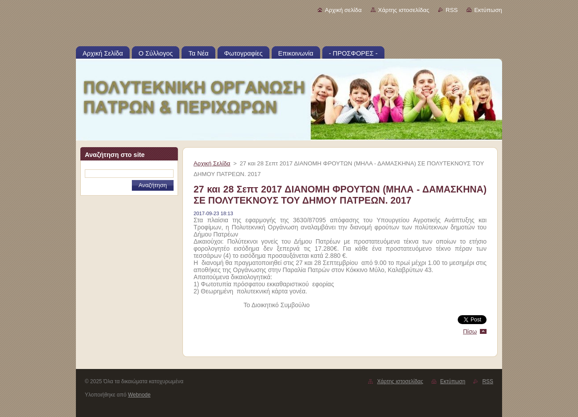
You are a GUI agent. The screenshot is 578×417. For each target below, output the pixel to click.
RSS (452, 10)
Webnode (139, 395)
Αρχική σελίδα (343, 10)
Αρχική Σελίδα (212, 163)
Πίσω (470, 331)
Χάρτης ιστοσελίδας (403, 10)
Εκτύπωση (488, 10)
